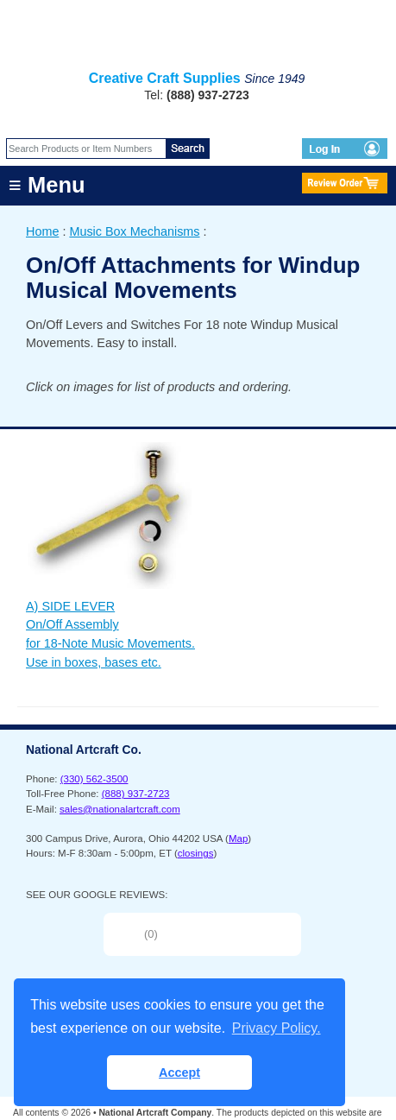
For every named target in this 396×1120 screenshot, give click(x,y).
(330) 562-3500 (94, 779)
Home (42, 231)
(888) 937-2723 (136, 793)
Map (238, 838)
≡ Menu (47, 185)
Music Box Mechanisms (134, 231)
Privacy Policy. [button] (276, 1028)
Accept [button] (179, 1072)
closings (196, 853)
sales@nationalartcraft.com (120, 809)
